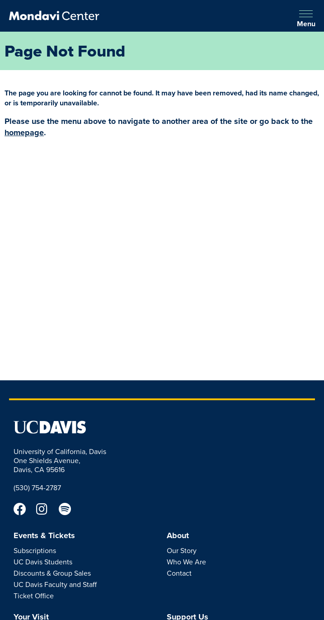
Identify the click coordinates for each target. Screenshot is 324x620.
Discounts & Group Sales (52, 573)
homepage (24, 132)
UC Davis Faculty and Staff (55, 584)
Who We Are (186, 562)
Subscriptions (35, 550)
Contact (179, 573)
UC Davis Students (43, 562)
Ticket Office (34, 596)
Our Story (182, 550)
